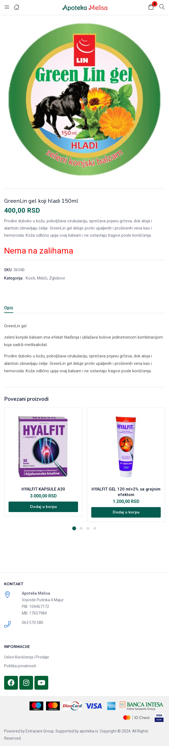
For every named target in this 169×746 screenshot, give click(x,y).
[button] (151, 7)
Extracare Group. (40, 731)
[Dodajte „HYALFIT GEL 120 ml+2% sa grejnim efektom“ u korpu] (126, 512)
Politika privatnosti (20, 666)
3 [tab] (88, 528)
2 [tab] (81, 528)
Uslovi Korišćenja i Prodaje (26, 657)
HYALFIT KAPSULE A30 (43, 489)
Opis (8, 307)
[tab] (10, 308)
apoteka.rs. (89, 731)
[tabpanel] (43, 464)
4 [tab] (94, 528)
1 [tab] (74, 528)
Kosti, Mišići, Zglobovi (45, 278)
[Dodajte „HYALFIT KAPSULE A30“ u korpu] (43, 507)
